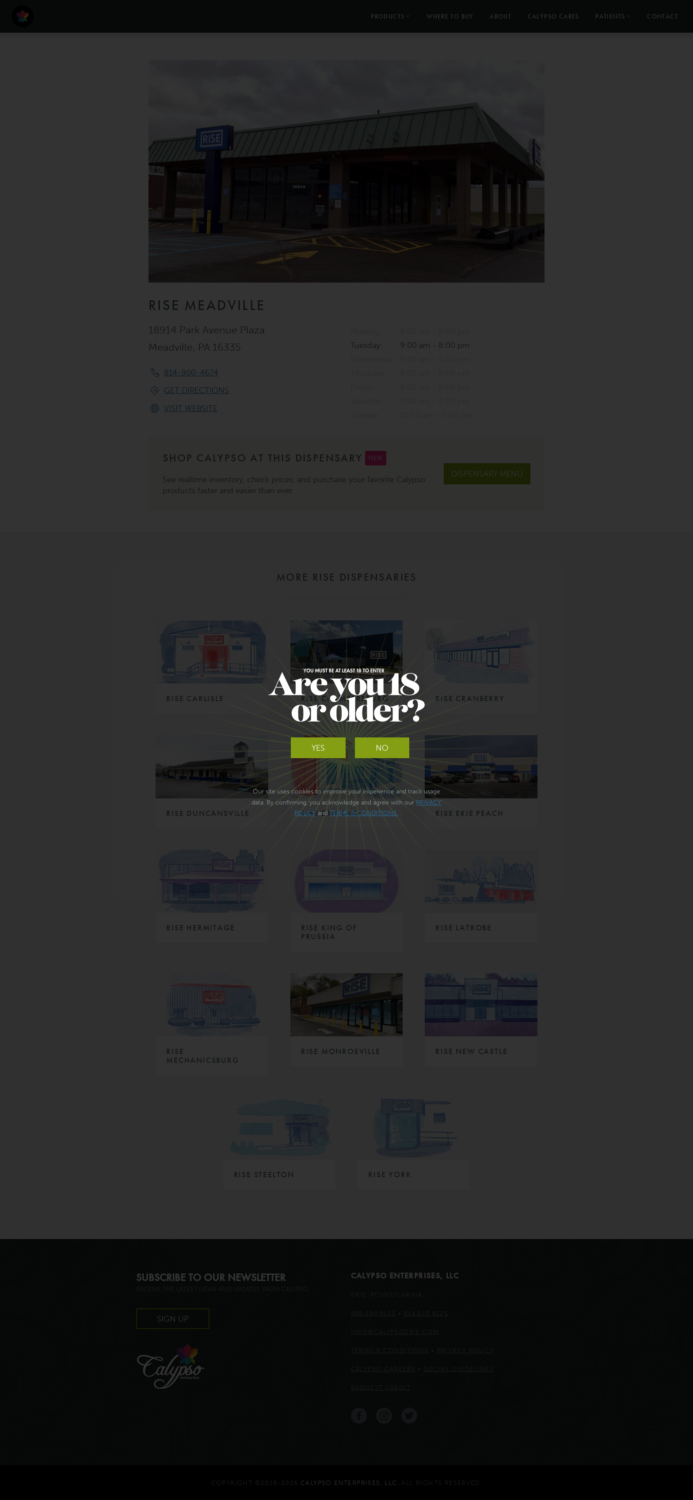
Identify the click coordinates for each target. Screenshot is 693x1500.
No (382, 748)
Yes (318, 748)
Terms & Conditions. (364, 813)
